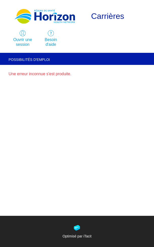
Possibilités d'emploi (29, 60)
